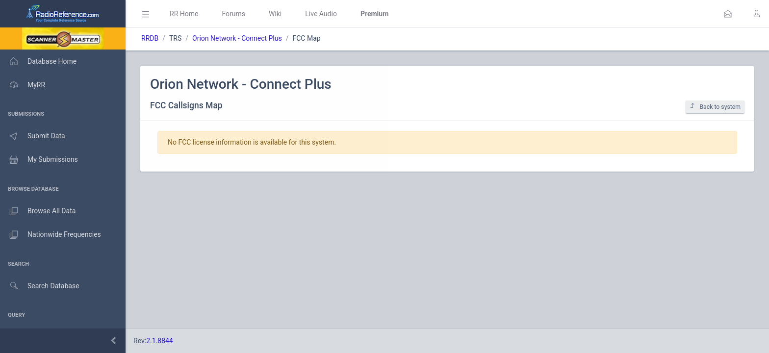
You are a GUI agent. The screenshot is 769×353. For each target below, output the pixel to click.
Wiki (275, 14)
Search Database (39, 286)
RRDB (149, 38)
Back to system (715, 106)
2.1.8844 (159, 341)
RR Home (184, 14)
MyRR (22, 84)
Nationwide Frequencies (50, 234)
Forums (233, 14)
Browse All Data (38, 211)
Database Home (38, 61)
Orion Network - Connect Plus (237, 38)
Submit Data (32, 136)
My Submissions (39, 159)
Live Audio (321, 14)
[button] (728, 14)
